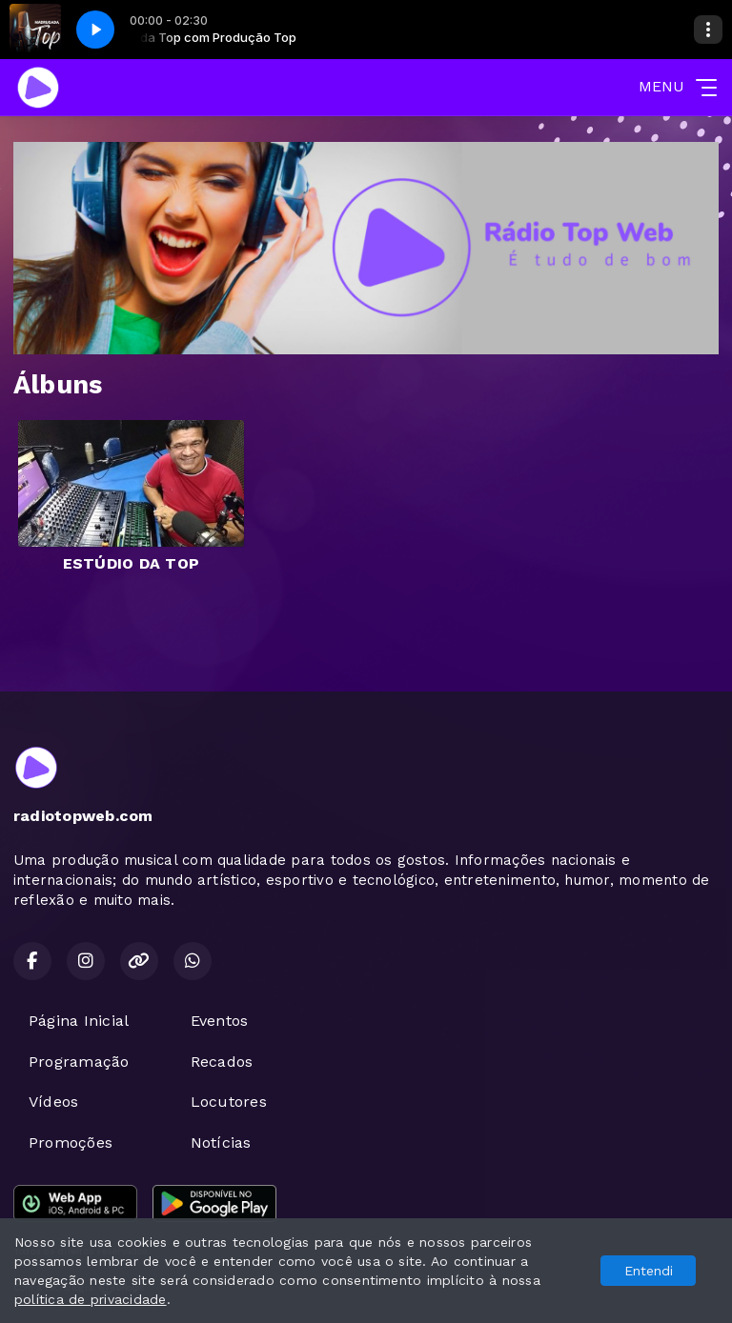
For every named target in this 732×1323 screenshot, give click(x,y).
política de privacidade (90, 1299)
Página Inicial (79, 1021)
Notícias (221, 1142)
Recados (222, 1061)
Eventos (220, 1021)
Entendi (648, 1270)
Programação (79, 1061)
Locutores (229, 1101)
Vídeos (53, 1101)
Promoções (70, 1142)
